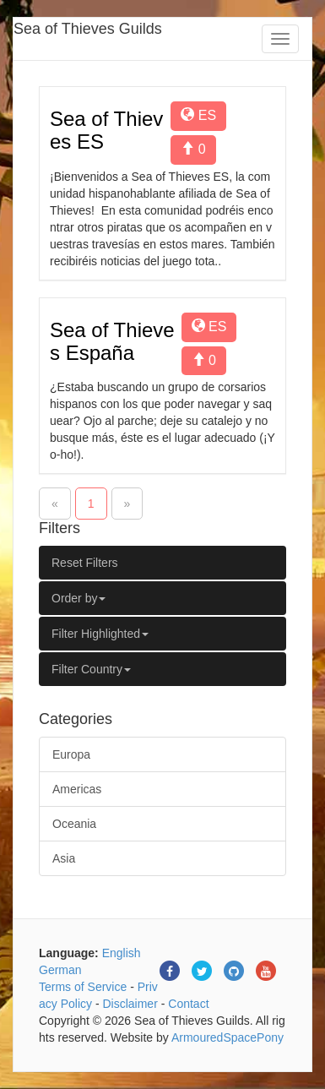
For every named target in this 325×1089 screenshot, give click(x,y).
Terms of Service (83, 987)
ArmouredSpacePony (227, 1037)
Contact (188, 1003)
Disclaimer (129, 1003)
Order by (78, 598)
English (121, 953)
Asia (63, 858)
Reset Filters (84, 562)
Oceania (74, 823)
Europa (71, 754)
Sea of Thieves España (112, 341)
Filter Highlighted (100, 633)
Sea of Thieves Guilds (88, 28)
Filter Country (91, 669)
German (60, 970)
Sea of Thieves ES (106, 129)
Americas (76, 789)
